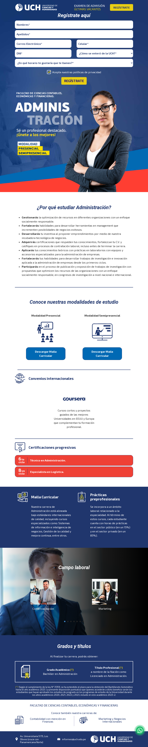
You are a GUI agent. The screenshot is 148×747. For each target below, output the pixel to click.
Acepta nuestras (76, 72)
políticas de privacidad (87, 72)
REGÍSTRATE (121, 7)
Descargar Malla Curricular (46, 353)
